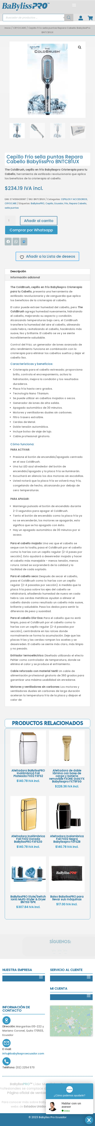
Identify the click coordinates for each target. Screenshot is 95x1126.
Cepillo (49, 203)
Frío (66, 203)
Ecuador (58, 203)
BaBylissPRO (37, 203)
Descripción (18, 271)
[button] (79, 47)
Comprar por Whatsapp (31, 230)
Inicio (8, 28)
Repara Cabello (77, 203)
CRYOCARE (19, 28)
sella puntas (12, 207)
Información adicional (25, 277)
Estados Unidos (33, 1106)
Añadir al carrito (38, 220)
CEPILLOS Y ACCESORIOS (74, 199)
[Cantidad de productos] (10, 221)
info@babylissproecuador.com (23, 1053)
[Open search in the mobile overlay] (38, 17)
